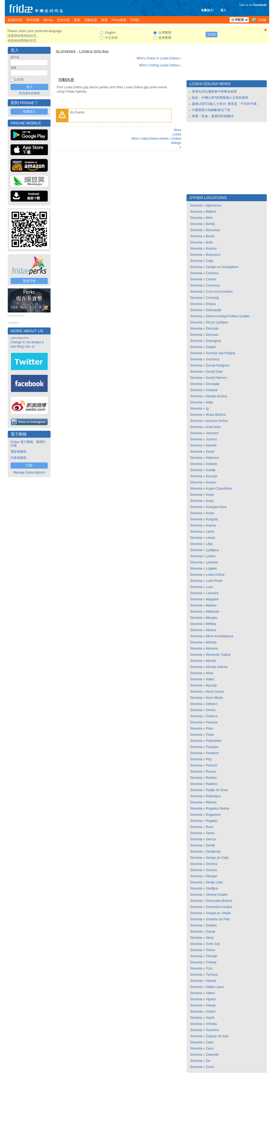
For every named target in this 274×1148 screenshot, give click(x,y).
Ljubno (210, 556)
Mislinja (211, 642)
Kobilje (210, 470)
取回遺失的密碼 (29, 93)
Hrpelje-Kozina (216, 396)
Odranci (211, 704)
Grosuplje (212, 384)
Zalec (210, 1042)
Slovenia (65, 51)
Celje (209, 261)
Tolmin (210, 950)
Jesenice (212, 433)
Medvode (212, 611)
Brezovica (213, 255)
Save (211, 34)
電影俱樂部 (18, 451)
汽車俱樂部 (18, 458)
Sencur (211, 839)
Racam (211, 771)
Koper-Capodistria (219, 488)
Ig (207, 408)
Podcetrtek (213, 741)
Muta (209, 673)
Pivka (210, 735)
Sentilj (210, 845)
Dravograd (213, 341)
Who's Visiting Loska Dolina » (160, 65)
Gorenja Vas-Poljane (220, 353)
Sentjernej (213, 851)
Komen (211, 482)
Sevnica (211, 864)
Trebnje (211, 962)
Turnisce (212, 975)
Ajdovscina (213, 205)
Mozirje (211, 661)
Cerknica (212, 273)
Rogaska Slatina (217, 808)
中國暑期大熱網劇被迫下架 (211, 110)
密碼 (13, 67)
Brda (209, 242)
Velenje (211, 981)
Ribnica (211, 802)
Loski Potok (214, 581)
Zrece (210, 1067)
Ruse (209, 827)
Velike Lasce (215, 987)
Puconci (211, 765)
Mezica (211, 630)
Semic (210, 833)
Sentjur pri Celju (217, 858)
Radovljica (213, 796)
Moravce (212, 648)
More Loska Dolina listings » (176, 138)
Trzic (209, 968)
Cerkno (211, 279)
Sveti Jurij (213, 944)
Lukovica (212, 593)
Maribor (211, 605)
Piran (209, 728)
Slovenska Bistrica (219, 901)
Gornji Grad (214, 371)
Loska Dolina (94, 51)
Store (210, 938)
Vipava (210, 999)
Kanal (210, 451)
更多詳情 (29, 281)
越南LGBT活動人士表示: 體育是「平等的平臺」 (226, 104)
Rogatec (212, 821)
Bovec (210, 236)
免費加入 (29, 111)
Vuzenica (212, 1030)
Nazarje (211, 685)
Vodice (210, 1011)
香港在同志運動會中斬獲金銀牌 (214, 91)
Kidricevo (212, 458)
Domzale (212, 328)
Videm (210, 993)
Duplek (211, 347)
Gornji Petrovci (216, 378)
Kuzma (211, 525)
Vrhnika (211, 1024)
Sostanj (211, 925)
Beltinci (211, 211)
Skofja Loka (214, 882)
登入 (223, 10)
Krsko (210, 513)
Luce (209, 587)
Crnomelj (212, 298)
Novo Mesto (214, 698)
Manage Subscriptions (29, 472)
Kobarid (211, 464)
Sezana (211, 870)
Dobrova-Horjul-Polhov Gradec (228, 316)
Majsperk (212, 599)
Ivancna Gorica (216, 421)
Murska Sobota (216, 667)
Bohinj (210, 224)
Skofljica (212, 888)
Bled (209, 218)
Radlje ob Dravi (217, 790)
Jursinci (211, 439)
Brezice (211, 248)
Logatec (211, 568)
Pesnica (211, 722)
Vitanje (210, 1005)
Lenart (210, 538)
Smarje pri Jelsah (218, 913)
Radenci (212, 784)
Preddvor (212, 753)
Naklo (210, 679)
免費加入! (207, 10)
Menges (211, 618)
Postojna (212, 747)
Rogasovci (213, 815)
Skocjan (211, 876)
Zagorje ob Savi (217, 1036)
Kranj (209, 501)
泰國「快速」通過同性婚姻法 (213, 116)
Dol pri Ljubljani (217, 322)
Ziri (208, 1061)
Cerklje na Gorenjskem (222, 267)
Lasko (210, 531)
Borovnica (213, 230)
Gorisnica (212, 359)
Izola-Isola (213, 427)
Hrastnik (212, 390)
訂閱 (29, 465)
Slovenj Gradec (217, 895)
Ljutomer (212, 562)
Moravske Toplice (218, 655)
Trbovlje (211, 956)
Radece (211, 778)
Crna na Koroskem (219, 291)
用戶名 (14, 57)
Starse (210, 931)
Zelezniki (212, 1055)
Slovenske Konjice (219, 907)
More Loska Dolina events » (152, 138)
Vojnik (210, 1018)
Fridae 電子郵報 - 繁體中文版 (28, 443)
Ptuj (208, 759)
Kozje (210, 495)
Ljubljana (212, 550)
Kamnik (211, 445)
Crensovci (213, 285)
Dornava (212, 335)
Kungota (212, 519)
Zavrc (210, 1048)
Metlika (211, 624)
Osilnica (211, 716)
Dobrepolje (213, 310)
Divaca (211, 304)
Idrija (209, 402)
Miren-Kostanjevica (219, 636)
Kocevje (211, 476)
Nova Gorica (215, 691)
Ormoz (210, 710)
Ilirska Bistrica (216, 415)
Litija (209, 544)
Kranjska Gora (216, 507)
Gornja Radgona (217, 365)
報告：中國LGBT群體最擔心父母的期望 (220, 98)
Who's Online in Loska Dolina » (159, 58)
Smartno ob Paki (218, 919)
